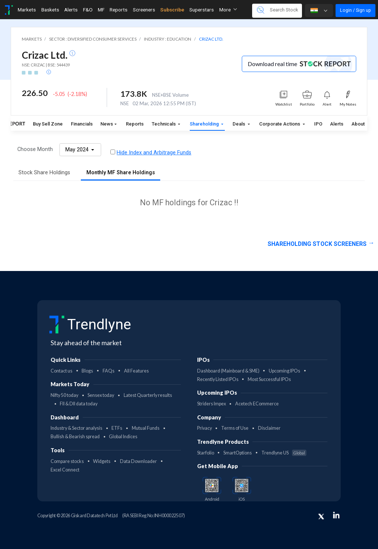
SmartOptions (237, 453)
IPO (318, 124)
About (358, 124)
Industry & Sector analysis (76, 428)
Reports (135, 124)
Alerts (336, 124)
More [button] (228, 10)
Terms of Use (234, 428)
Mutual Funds (145, 428)
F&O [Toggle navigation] (88, 10)
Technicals (164, 124)
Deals (239, 124)
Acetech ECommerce (257, 403)
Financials (82, 124)
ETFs (116, 428)
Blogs (87, 371)
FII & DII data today (78, 403)
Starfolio (205, 453)
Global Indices (123, 436)
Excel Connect (65, 470)
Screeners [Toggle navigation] (144, 10)
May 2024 (77, 150)
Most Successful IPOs (269, 379)
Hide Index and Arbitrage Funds (154, 153)
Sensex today (100, 395)
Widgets (101, 461)
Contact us (61, 371)
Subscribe (172, 10)
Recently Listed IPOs (217, 379)
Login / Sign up (355, 10)
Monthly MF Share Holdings (120, 172)
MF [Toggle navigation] (101, 10)
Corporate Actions (280, 124)
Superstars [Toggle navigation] (201, 10)
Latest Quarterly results (148, 395)
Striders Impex (211, 403)
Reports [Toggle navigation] (118, 10)
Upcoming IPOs (284, 371)
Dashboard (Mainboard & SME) (228, 371)
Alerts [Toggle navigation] (71, 10)
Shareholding (205, 124)
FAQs (108, 371)
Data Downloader (138, 461)
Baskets (50, 10)
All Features (136, 371)
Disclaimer (269, 428)
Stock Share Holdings (44, 172)
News (106, 124)
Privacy (204, 428)
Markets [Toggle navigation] (27, 10)
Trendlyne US (283, 453)
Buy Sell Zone (48, 124)
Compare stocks (67, 461)
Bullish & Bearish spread (75, 436)
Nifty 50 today (64, 395)
